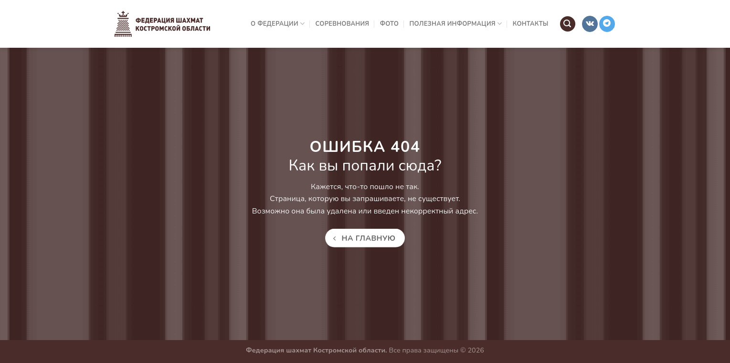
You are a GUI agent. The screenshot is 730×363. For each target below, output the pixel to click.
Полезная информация (456, 23)
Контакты (531, 24)
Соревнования (343, 24)
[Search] (567, 24)
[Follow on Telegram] (607, 24)
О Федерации (278, 23)
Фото (389, 24)
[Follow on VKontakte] (590, 24)
